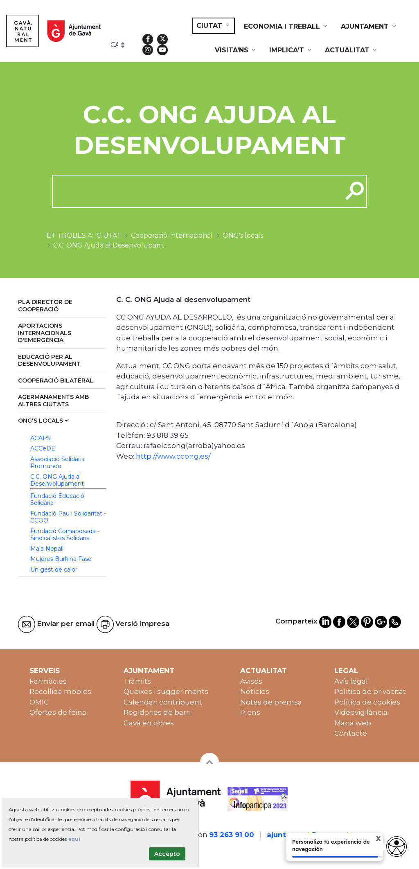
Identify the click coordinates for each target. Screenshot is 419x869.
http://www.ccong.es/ (173, 456)
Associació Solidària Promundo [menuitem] (57, 462)
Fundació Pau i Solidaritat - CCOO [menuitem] (68, 517)
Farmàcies (48, 681)
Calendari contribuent (163, 702)
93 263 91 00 (231, 835)
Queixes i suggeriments (166, 691)
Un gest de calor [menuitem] (53, 569)
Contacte (350, 733)
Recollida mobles (60, 691)
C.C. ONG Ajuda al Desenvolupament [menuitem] (57, 480)
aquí (74, 839)
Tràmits (137, 681)
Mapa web (352, 723)
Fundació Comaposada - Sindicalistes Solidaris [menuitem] (64, 534)
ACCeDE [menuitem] (42, 448)
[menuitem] (213, 26)
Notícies (254, 691)
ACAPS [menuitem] (40, 438)
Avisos (251, 681)
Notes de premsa (271, 702)
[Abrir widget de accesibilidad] (396, 846)
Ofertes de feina (57, 712)
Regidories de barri (157, 712)
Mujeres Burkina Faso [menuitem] (61, 559)
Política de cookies (367, 702)
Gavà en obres (149, 723)
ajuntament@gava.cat (308, 835)
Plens (250, 712)
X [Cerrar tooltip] (371, 839)
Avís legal (351, 681)
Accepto (167, 854)
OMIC (39, 702)
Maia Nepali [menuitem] (46, 548)
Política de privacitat (370, 691)
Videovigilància (360, 712)
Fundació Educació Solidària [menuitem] (57, 499)
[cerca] (194, 191)
